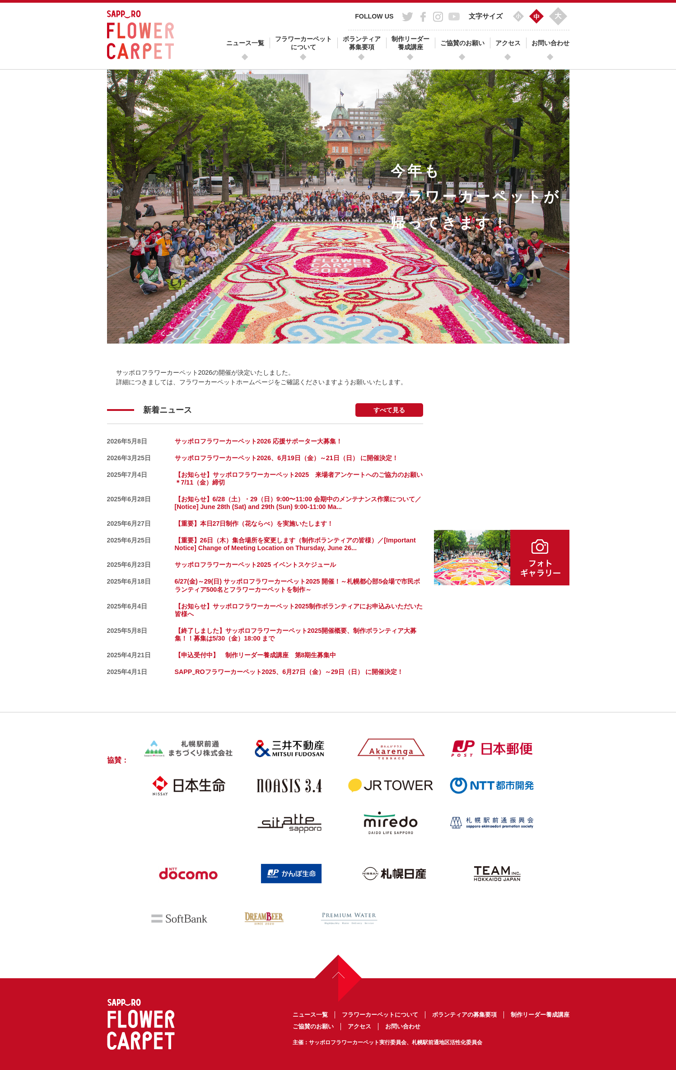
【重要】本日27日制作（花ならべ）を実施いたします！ (254, 523)
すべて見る (389, 410)
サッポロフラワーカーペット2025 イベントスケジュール (255, 564)
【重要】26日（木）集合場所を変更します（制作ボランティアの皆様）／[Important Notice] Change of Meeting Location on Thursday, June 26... (295, 544)
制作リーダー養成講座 (410, 43)
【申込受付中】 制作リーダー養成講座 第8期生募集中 (255, 655)
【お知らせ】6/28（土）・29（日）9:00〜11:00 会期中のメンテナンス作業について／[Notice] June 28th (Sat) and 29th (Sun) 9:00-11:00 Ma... (298, 502)
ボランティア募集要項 (362, 43)
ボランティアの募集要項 (464, 1014)
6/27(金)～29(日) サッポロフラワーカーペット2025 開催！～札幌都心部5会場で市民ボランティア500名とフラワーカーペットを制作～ (297, 585)
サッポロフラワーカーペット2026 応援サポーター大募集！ (259, 441)
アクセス (508, 43)
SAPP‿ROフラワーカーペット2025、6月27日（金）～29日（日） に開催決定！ (289, 671)
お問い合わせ (550, 43)
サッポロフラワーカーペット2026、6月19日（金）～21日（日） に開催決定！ (286, 458)
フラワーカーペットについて (303, 43)
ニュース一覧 (245, 43)
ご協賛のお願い (462, 43)
